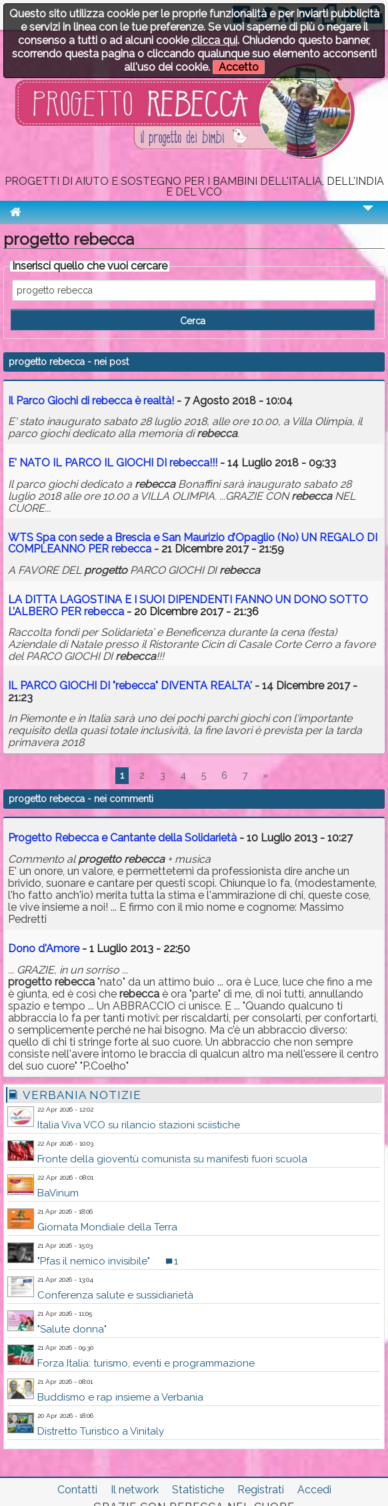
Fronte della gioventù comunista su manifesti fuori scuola (172, 1159)
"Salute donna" (72, 1329)
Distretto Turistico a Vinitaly (100, 1431)
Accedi (314, 1489)
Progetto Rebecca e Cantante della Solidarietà (122, 837)
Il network (135, 1489)
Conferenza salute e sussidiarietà (115, 1295)
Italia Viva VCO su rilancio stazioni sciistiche (138, 1125)
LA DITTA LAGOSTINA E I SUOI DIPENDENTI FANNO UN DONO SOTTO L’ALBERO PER (188, 605)
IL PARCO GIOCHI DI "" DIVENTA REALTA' (130, 685)
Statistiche (198, 1489)
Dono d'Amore (43, 948)
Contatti (77, 1489)
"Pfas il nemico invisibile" (93, 1261)
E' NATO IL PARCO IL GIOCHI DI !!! (114, 462)
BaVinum (58, 1193)
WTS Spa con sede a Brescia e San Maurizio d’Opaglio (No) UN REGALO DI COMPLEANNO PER (192, 543)
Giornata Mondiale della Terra (107, 1227)
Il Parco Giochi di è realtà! (91, 400)
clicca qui (214, 40)
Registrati (260, 1489)
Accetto (239, 67)
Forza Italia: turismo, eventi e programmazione (146, 1363)
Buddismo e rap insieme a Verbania (120, 1397)
